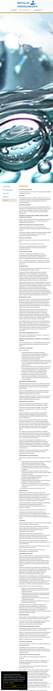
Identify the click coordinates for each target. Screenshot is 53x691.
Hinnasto (6, 197)
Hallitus (6, 193)
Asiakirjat (39, 10)
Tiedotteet (6, 186)
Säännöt (5, 200)
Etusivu (14, 10)
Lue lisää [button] (11, 682)
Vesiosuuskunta (25, 10)
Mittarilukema (8, 190)
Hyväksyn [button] (14, 686)
